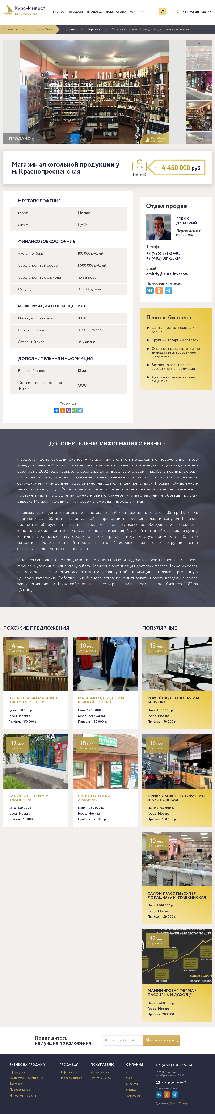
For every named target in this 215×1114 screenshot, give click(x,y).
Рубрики (70, 29)
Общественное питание (26, 1078)
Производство (19, 1090)
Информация (68, 1072)
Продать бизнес (70, 1078)
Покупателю (116, 12)
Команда (130, 1090)
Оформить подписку (161, 1040)
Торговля (94, 29)
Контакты (131, 1084)
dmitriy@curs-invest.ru (167, 274)
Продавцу (94, 12)
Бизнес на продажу (68, 12)
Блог (127, 1072)
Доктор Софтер (178, 1104)
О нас (128, 1078)
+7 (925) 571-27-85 (163, 253)
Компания (137, 12)
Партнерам (132, 1096)
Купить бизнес (101, 1078)
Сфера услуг (17, 1072)
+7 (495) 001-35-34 (196, 12)
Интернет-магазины (23, 1096)
